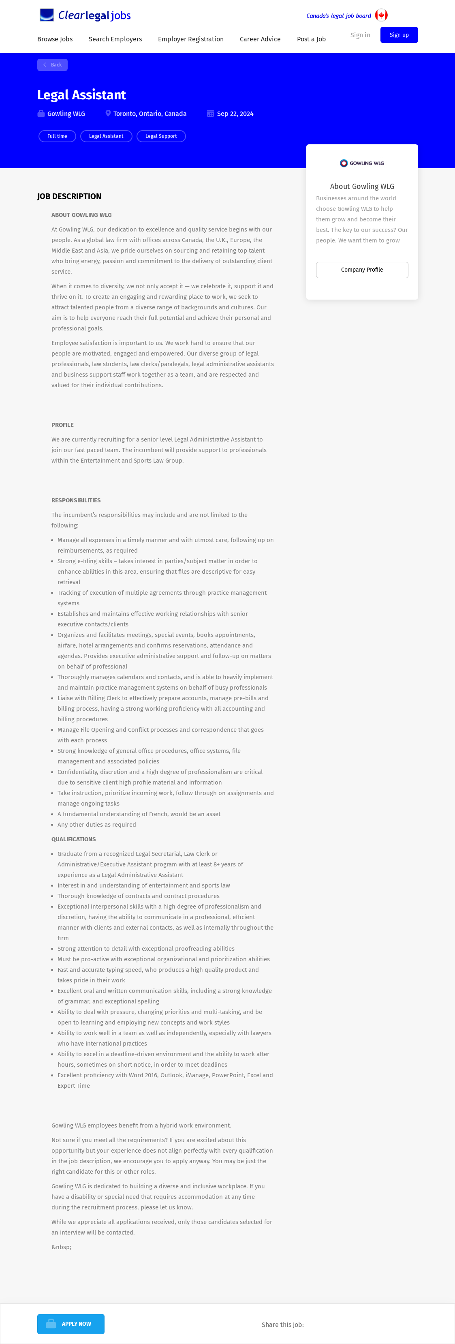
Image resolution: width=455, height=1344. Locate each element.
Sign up (399, 35)
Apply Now (76, 1323)
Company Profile (362, 269)
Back (56, 65)
